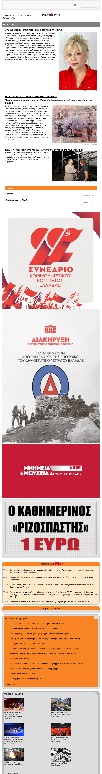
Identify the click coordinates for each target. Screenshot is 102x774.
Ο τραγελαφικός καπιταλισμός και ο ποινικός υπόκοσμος (34, 30)
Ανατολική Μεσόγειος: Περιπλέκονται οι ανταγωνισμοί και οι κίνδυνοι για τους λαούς (43, 654)
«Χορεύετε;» (10, 193)
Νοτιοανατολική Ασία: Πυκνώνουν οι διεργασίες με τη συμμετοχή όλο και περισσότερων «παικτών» (49, 664)
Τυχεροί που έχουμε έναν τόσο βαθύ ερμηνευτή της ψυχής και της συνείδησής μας (44, 150)
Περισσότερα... (11, 684)
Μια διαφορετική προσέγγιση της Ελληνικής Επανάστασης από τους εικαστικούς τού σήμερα (51, 99)
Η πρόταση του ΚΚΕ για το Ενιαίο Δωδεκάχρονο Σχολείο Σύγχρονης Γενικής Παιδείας (44, 649)
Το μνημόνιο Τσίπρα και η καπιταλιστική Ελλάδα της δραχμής (34, 669)
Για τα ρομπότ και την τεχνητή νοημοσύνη (27, 679)
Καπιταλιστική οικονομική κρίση (22, 674)
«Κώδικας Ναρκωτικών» (20, 659)
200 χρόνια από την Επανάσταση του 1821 (27, 644)
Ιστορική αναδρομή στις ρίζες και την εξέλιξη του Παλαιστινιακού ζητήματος (40, 634)
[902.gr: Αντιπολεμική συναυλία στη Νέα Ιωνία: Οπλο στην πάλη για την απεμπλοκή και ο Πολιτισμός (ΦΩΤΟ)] (5, 602)
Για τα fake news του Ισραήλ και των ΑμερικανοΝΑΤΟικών (33, 629)
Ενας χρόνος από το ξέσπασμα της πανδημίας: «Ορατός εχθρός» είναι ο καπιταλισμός (45, 639)
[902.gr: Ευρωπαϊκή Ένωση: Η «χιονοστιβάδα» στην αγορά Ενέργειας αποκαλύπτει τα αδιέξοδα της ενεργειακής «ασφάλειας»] (5, 577)
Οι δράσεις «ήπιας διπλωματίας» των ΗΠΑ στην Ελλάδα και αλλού (37, 624)
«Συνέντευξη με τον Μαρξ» (16, 200)
